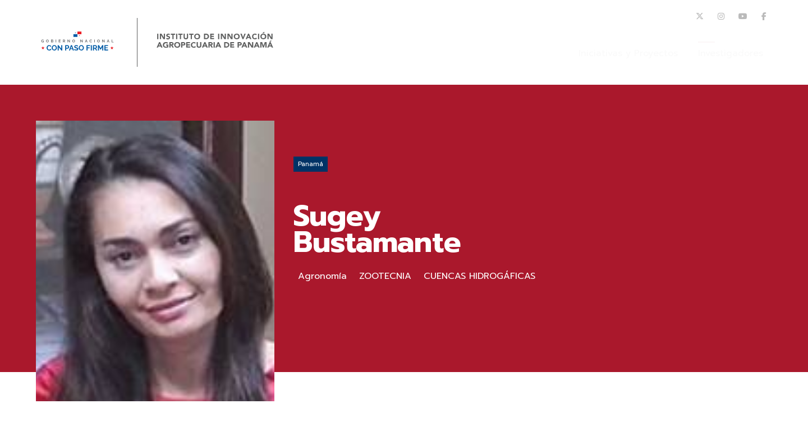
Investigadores (730, 53)
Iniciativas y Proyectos (628, 53)
